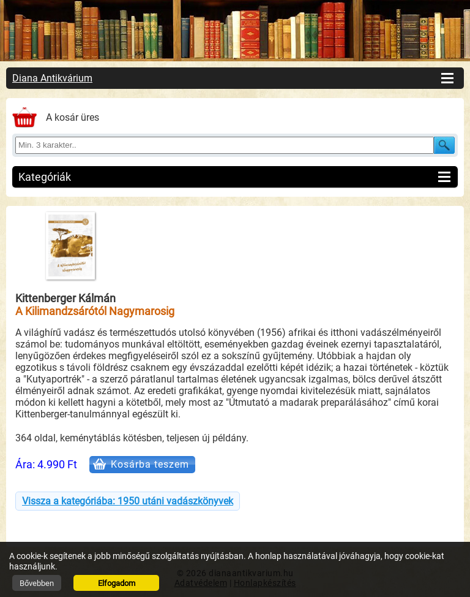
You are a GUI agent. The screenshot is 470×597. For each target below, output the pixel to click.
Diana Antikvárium (52, 78)
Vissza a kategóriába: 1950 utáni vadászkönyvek (127, 501)
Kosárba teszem (150, 464)
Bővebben (37, 583)
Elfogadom (116, 583)
